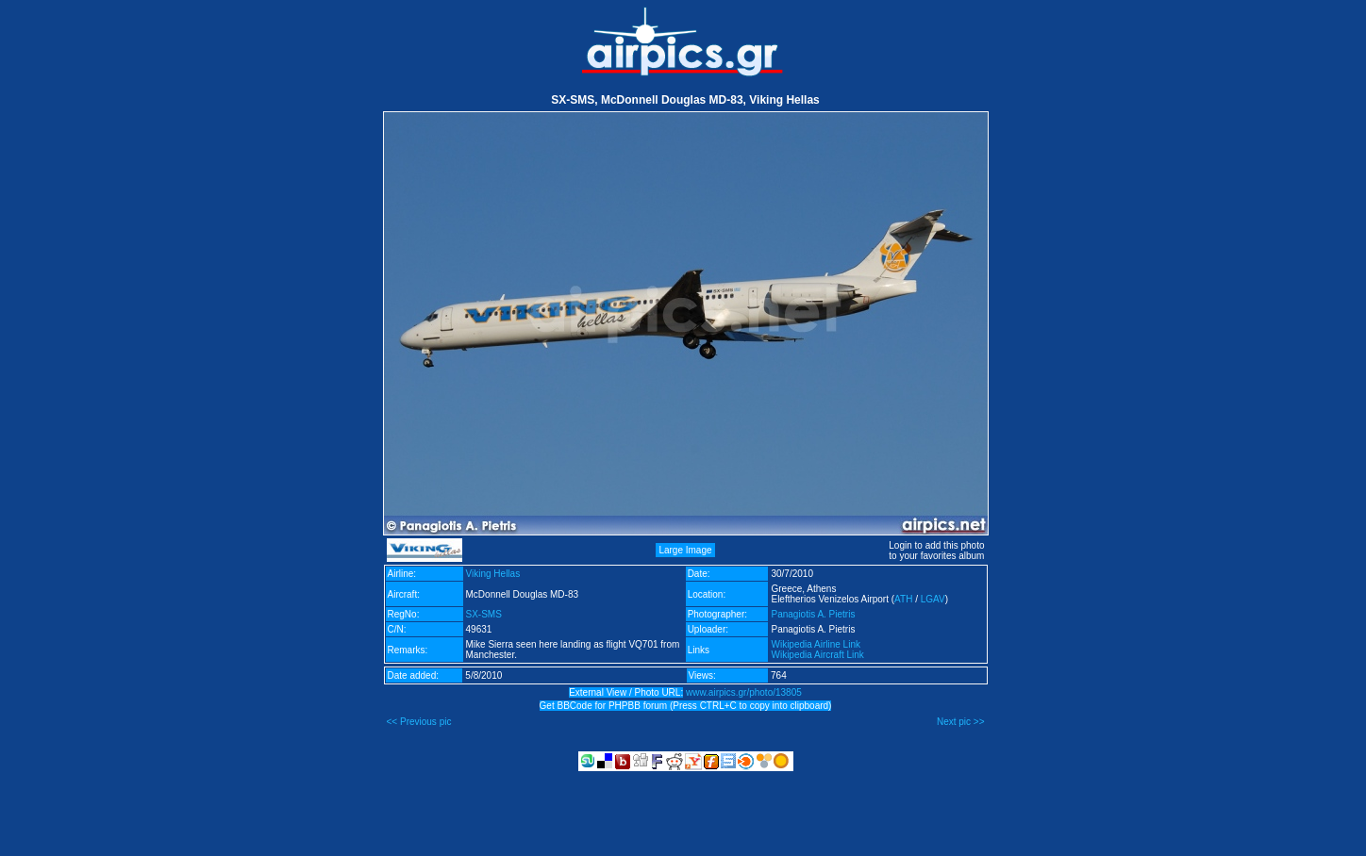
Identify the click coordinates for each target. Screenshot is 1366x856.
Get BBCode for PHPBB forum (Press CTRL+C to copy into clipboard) (686, 705)
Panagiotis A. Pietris (813, 614)
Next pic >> (961, 721)
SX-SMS (484, 614)
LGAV (933, 599)
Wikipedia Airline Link (815, 644)
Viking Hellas (493, 573)
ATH (903, 599)
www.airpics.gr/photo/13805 (744, 692)
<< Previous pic (419, 721)
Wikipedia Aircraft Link (817, 655)
